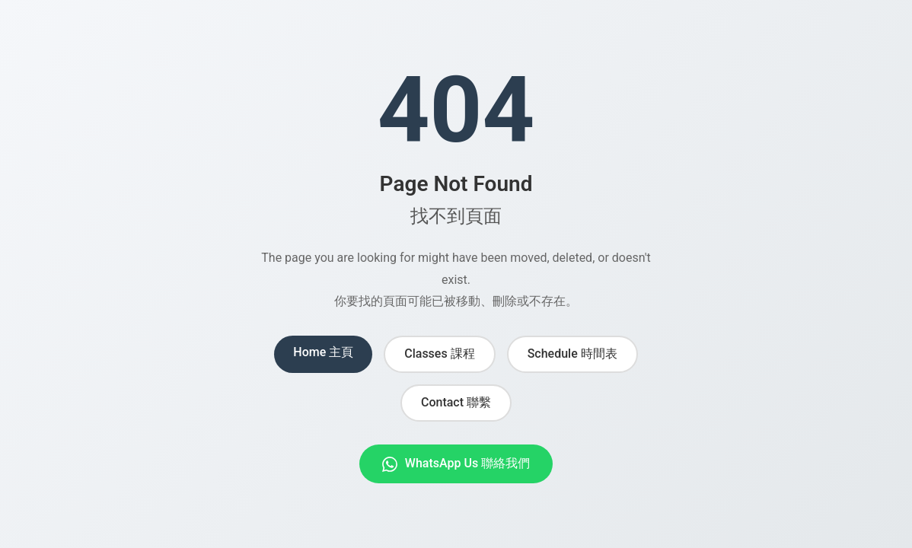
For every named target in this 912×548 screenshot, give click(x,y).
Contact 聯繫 (456, 402)
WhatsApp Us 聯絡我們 (456, 464)
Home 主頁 (323, 352)
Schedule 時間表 (572, 353)
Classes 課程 (439, 353)
